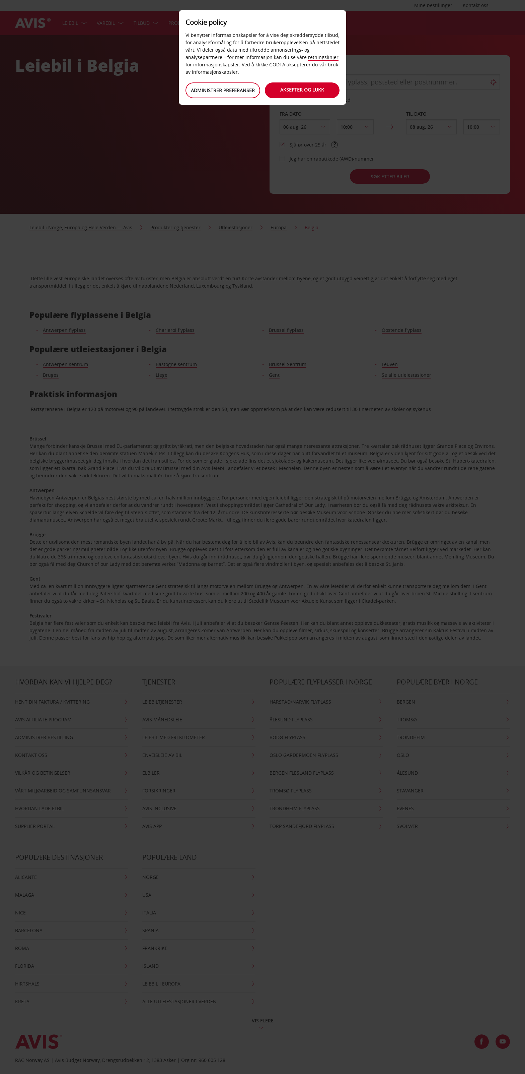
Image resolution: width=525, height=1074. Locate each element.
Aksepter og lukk (303, 89)
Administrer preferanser (222, 90)
